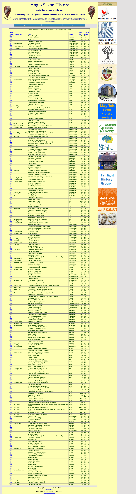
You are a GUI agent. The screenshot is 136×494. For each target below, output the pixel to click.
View (11, 36)
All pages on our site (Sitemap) (49, 493)
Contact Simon (49, 489)
